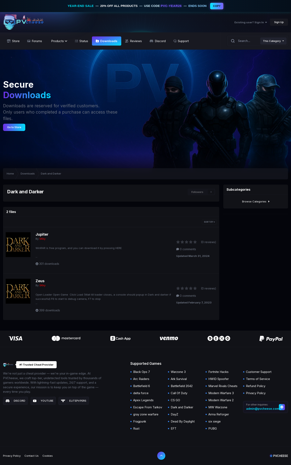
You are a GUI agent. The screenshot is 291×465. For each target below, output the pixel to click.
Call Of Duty (179, 393)
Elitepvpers (73, 400)
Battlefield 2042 (182, 385)
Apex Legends (143, 400)
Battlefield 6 (141, 385)
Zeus (40, 281)
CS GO (175, 400)
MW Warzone (217, 407)
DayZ (174, 414)
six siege (214, 421)
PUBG (212, 428)
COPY (216, 5)
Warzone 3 (178, 371)
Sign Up (279, 22)
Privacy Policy (256, 393)
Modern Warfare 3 (221, 393)
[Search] (233, 41)
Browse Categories (255, 201)
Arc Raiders (141, 378)
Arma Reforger (218, 414)
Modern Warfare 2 (221, 400)
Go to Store (14, 127)
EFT (173, 428)
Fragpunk (139, 421)
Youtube (43, 400)
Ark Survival (179, 378)
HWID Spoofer (218, 378)
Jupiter (42, 234)
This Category (272, 41)
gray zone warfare (145, 414)
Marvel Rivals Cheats (222, 385)
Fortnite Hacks (218, 371)
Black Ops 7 (141, 371)
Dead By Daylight (183, 421)
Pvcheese (279, 456)
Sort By (209, 222)
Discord (15, 400)
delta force (141, 393)
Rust (136, 428)
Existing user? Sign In (250, 22)
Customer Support (258, 371)
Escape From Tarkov (147, 407)
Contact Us (31, 455)
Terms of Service (258, 378)
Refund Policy (255, 385)
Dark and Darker (182, 407)
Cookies (47, 455)
